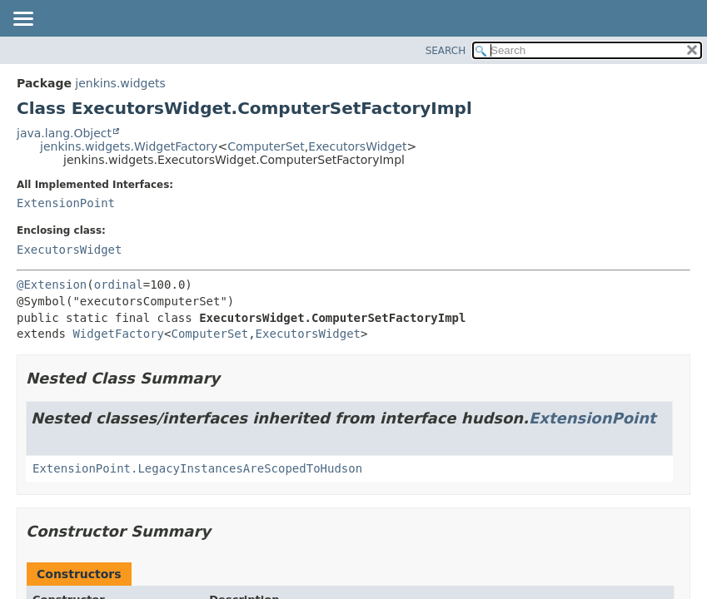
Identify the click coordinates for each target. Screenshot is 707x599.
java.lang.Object (64, 133)
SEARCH (446, 51)
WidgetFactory (118, 333)
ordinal (118, 284)
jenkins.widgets (120, 83)
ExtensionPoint (66, 203)
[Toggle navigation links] (22, 20)
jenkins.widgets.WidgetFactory (128, 146)
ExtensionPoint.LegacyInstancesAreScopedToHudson (197, 468)
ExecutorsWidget (357, 146)
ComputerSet (266, 146)
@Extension (52, 284)
